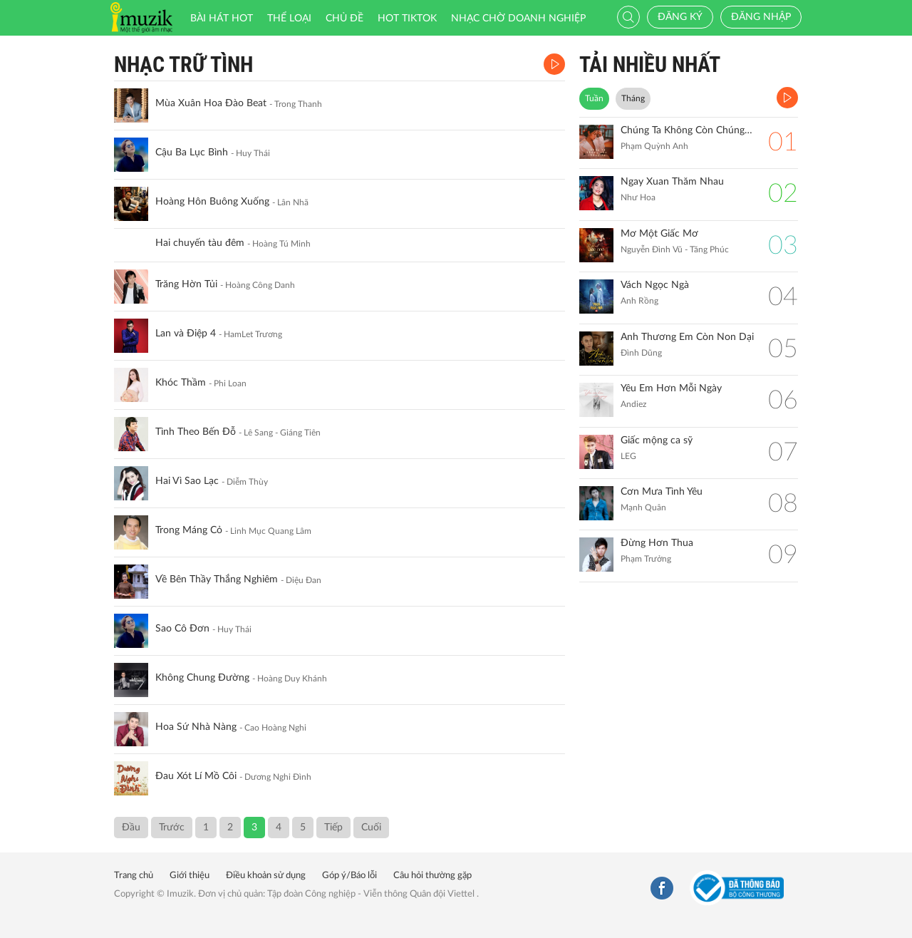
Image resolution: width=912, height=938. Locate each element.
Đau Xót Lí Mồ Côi (196, 776)
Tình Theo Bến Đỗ (195, 432)
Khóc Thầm (180, 383)
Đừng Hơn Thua (657, 543)
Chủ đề (344, 19)
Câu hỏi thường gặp (432, 875)
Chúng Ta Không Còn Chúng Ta (687, 130)
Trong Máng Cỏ (188, 530)
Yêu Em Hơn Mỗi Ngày (671, 388)
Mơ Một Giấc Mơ (659, 234)
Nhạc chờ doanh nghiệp (518, 19)
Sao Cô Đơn (182, 629)
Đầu (131, 828)
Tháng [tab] (633, 98)
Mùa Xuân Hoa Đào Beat (210, 103)
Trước (172, 828)
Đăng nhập (761, 17)
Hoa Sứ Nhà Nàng (196, 727)
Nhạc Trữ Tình (183, 64)
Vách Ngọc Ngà (655, 285)
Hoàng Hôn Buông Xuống (212, 202)
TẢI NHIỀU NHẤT (649, 64)
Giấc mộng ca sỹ (657, 440)
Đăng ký (680, 17)
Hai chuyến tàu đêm (199, 243)
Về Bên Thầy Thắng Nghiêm (216, 579)
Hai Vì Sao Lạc (187, 481)
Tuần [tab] (594, 98)
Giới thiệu (189, 875)
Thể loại (289, 19)
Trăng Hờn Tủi (186, 284)
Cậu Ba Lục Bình (191, 153)
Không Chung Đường (202, 678)
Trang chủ (133, 875)
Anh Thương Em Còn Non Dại (687, 337)
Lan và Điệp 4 (185, 334)
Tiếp (333, 828)
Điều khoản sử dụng (266, 875)
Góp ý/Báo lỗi (349, 875)
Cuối (371, 828)
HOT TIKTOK (407, 19)
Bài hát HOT (221, 19)
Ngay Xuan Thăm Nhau (672, 182)
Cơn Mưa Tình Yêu (662, 492)
